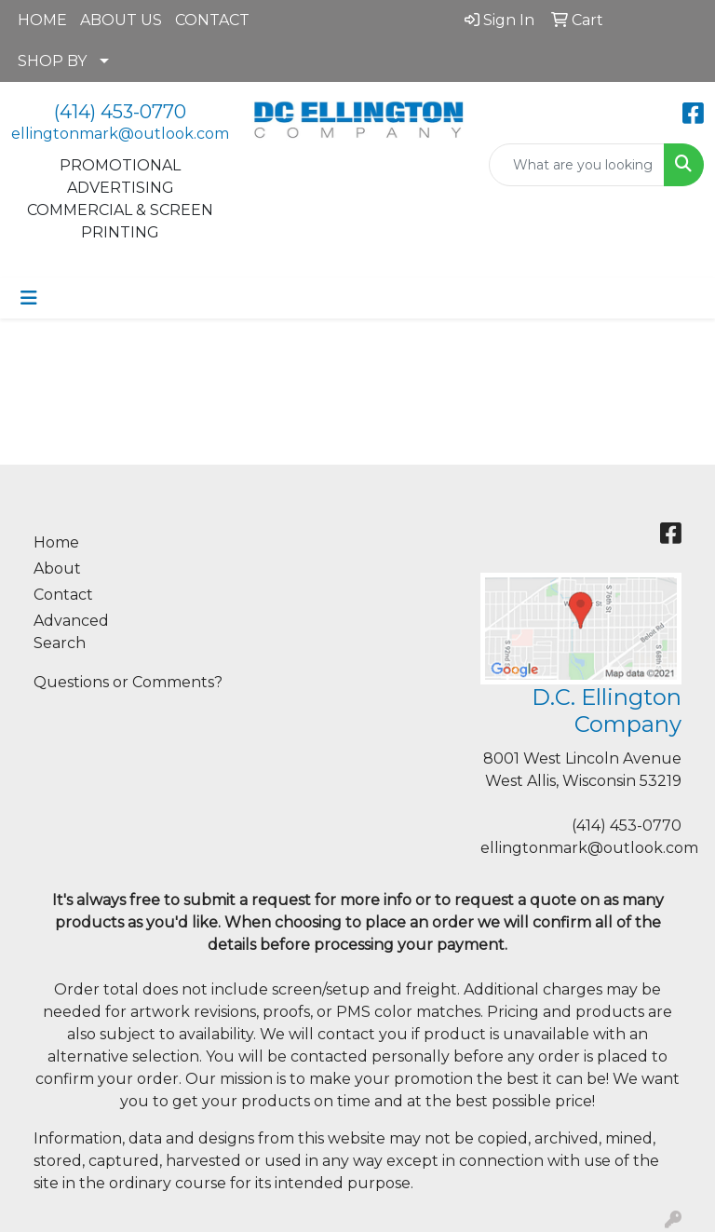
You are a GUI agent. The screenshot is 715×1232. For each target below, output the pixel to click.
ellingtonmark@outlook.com (120, 133)
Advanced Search (71, 632)
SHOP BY (52, 61)
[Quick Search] (577, 164)
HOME (42, 20)
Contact (63, 594)
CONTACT (212, 20)
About (57, 568)
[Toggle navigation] (28, 298)
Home (56, 542)
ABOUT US (121, 20)
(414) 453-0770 (120, 112)
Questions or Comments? (128, 682)
